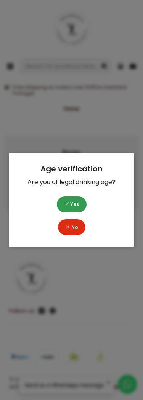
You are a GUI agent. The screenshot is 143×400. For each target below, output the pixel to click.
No (72, 227)
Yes (71, 204)
